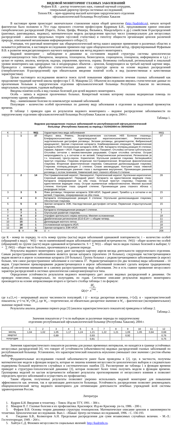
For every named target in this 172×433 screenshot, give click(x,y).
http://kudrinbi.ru (136, 23)
